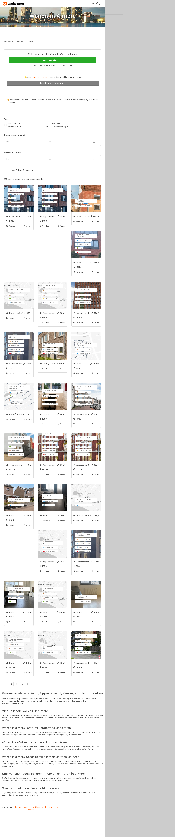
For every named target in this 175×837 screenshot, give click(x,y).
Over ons (28, 817)
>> (34, 694)
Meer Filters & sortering (22, 180)
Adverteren (18, 817)
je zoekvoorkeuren (39, 87)
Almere (30, 51)
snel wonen (7, 817)
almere (23, 703)
